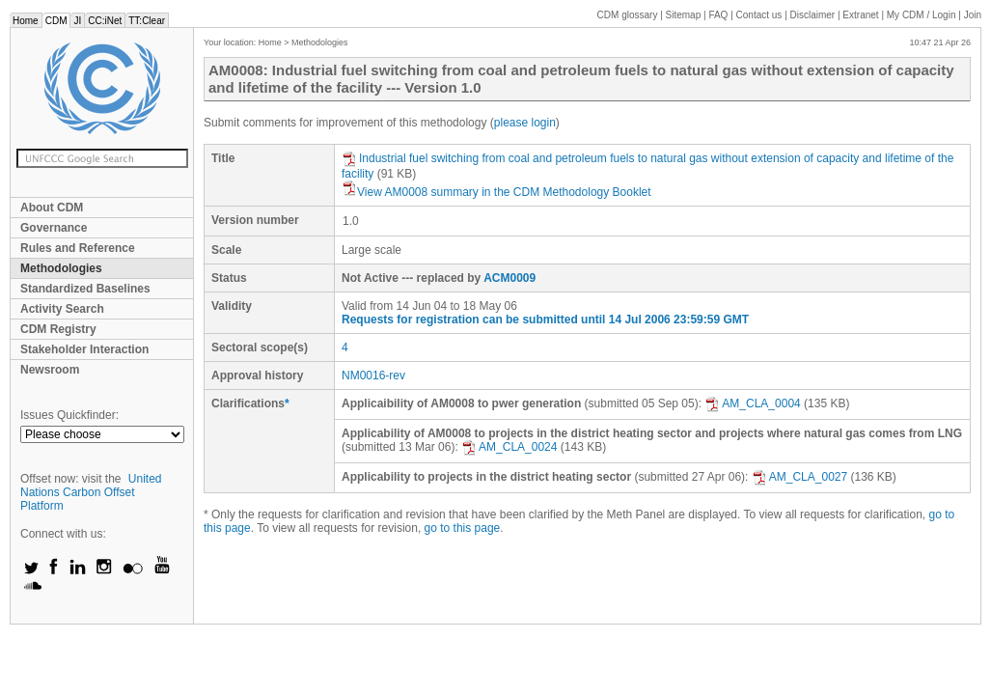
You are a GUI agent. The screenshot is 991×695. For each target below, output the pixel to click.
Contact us (759, 15)
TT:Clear (146, 20)
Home (26, 20)
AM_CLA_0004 (752, 403)
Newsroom (49, 369)
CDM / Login (922, 15)
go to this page (463, 528)
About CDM (51, 207)
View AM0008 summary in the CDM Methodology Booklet (496, 192)
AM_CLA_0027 (799, 477)
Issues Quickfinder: (69, 415)
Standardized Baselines (85, 288)
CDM (56, 20)
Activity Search (62, 309)
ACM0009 (509, 278)
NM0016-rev (373, 375)
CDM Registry (58, 329)
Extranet (860, 15)
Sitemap (684, 15)
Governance (53, 228)
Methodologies (61, 268)
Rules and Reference (77, 248)
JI (77, 20)
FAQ (718, 15)
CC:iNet (105, 20)
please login (525, 122)
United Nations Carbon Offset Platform (91, 492)
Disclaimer (813, 15)
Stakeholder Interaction (84, 349)
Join (972, 15)
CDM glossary (627, 15)
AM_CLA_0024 (509, 447)
